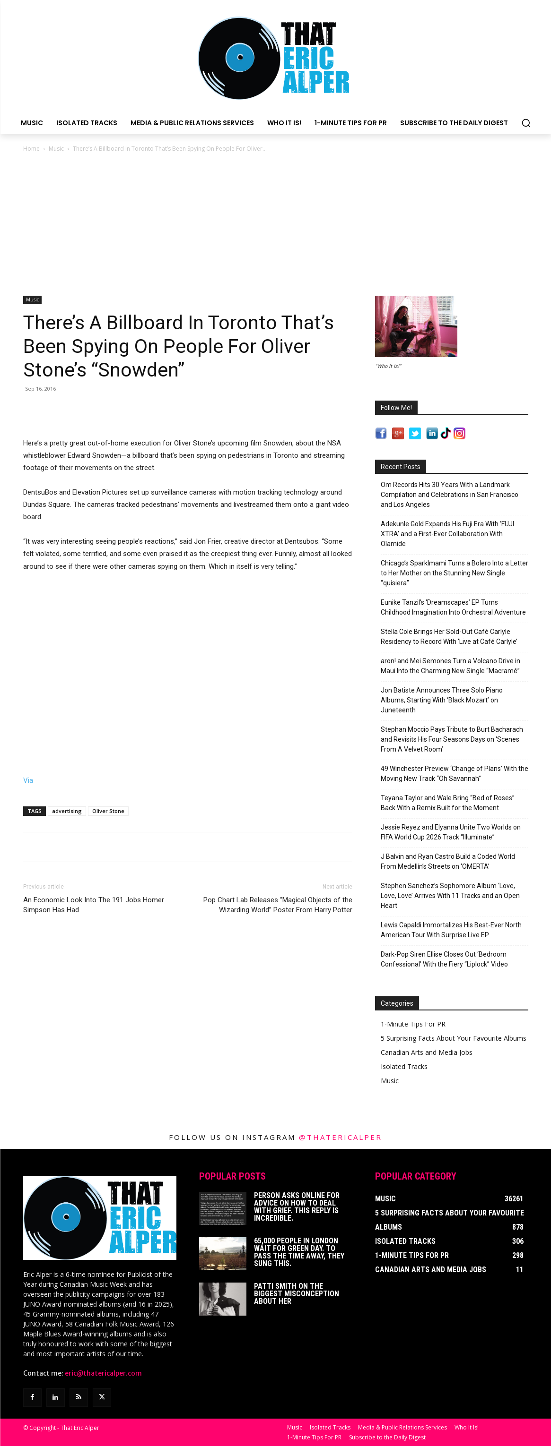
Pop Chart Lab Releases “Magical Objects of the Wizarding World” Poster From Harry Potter (277, 905)
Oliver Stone (108, 810)
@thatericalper (340, 1137)
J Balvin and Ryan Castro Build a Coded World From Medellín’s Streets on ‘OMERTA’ (448, 861)
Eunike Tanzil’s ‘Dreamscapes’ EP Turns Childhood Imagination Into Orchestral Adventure (453, 607)
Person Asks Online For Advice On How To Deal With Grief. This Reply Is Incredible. (297, 1207)
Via (28, 780)
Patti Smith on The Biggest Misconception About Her (296, 1294)
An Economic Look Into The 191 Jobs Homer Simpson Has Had (93, 905)
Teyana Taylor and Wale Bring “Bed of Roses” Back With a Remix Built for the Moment (448, 803)
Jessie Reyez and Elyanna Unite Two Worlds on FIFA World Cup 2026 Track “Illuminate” (451, 832)
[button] (526, 122)
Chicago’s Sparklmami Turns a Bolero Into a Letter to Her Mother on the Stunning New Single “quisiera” (454, 573)
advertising (67, 810)
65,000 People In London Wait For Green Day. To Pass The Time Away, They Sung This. (299, 1252)
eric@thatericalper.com (103, 1373)
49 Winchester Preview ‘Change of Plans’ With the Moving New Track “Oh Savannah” (454, 773)
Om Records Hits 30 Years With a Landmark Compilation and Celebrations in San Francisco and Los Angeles (449, 494)
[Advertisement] (275, 225)
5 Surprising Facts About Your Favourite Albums (453, 1038)
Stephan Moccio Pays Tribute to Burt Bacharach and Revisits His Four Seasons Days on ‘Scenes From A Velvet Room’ (452, 739)
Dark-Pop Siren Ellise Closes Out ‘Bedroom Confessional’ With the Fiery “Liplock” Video (444, 959)
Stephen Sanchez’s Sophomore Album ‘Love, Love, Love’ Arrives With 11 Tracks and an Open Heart (450, 895)
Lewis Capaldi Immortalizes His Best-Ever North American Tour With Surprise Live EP (451, 930)
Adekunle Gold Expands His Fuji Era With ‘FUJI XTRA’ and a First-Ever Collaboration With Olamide (447, 534)
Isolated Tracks (404, 1066)
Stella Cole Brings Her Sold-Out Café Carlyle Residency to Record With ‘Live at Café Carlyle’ (449, 636)
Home (31, 149)
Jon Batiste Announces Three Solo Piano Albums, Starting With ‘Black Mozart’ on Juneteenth (442, 700)
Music (56, 149)
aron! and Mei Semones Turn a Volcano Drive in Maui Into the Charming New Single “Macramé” (450, 666)
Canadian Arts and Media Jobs (426, 1052)
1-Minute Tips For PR (413, 1023)
